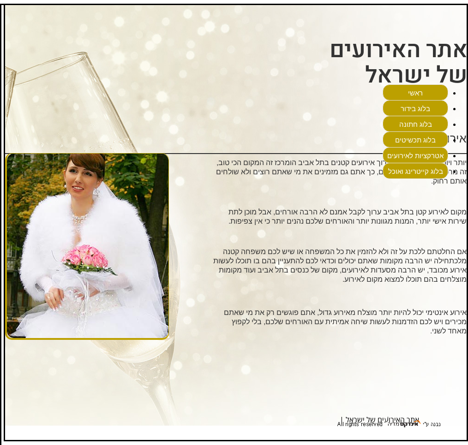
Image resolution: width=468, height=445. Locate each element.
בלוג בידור (415, 109)
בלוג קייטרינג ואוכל (415, 171)
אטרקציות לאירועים (415, 156)
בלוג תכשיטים (415, 140)
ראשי (415, 93)
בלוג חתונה (415, 124)
